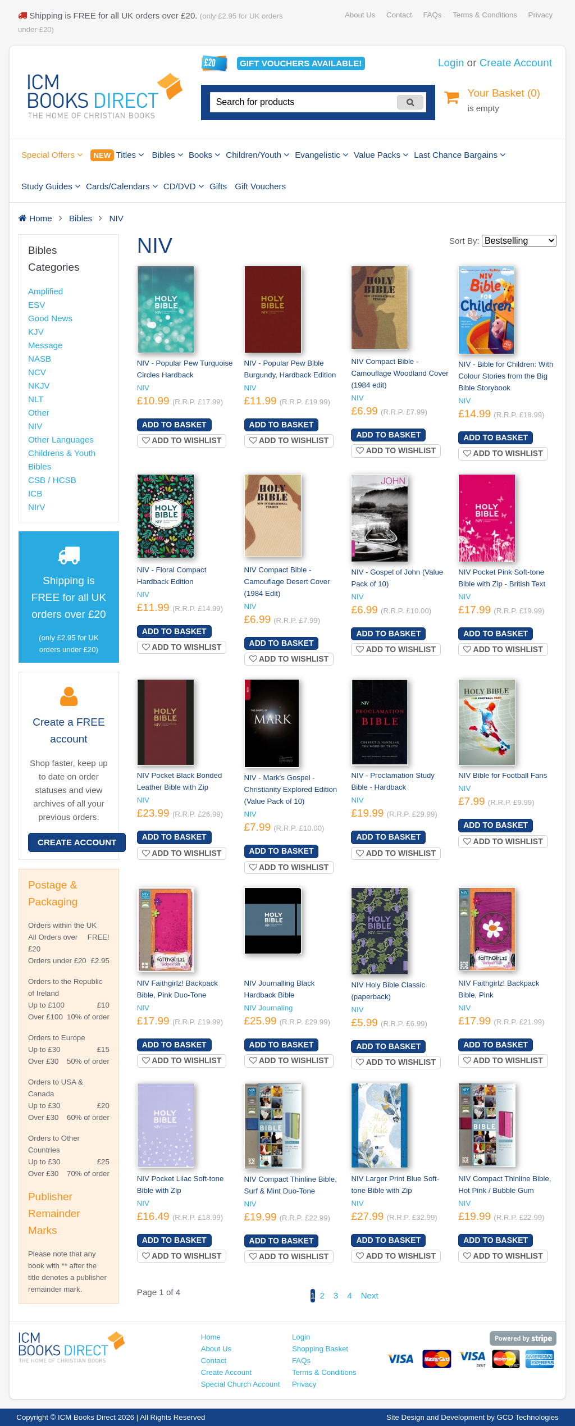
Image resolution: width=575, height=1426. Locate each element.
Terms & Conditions (485, 15)
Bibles (167, 155)
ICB (35, 493)
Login (451, 63)
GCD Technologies (528, 1417)
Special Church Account (240, 1384)
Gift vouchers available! (301, 63)
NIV (35, 426)
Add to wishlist (182, 440)
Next (369, 1295)
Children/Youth (257, 155)
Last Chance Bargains (459, 155)
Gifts (218, 186)
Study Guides (50, 186)
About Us (360, 15)
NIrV (36, 507)
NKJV (39, 385)
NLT (35, 399)
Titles (117, 155)
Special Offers (52, 155)
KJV (36, 331)
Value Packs (381, 155)
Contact (399, 15)
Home (211, 1337)
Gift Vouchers (260, 186)
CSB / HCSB (52, 480)
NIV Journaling (268, 1008)
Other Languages (61, 439)
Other (38, 412)
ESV (36, 304)
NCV (37, 372)
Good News (50, 318)
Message (45, 345)
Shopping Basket (320, 1349)
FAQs (432, 15)
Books (204, 155)
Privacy (540, 15)
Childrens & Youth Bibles (61, 459)
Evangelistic (321, 155)
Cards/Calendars (122, 186)
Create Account (516, 63)
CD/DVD (183, 186)
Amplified (45, 291)
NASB (39, 358)
